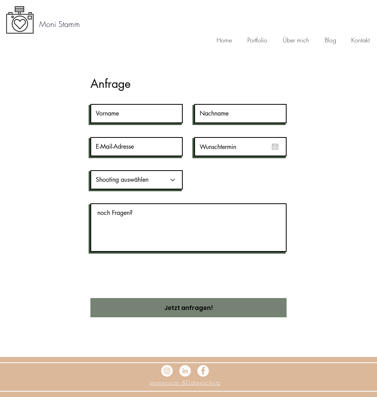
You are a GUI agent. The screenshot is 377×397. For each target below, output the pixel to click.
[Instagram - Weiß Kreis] (167, 371)
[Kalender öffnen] (275, 147)
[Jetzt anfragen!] (188, 307)
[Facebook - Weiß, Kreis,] (203, 371)
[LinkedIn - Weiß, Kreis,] (185, 371)
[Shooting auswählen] (136, 179)
